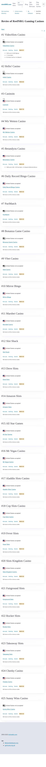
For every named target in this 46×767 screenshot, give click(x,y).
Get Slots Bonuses (32, 4)
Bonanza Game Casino (10, 242)
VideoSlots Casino (8, 46)
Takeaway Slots (7, 654)
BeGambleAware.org (11, 743)
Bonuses (5, 50)
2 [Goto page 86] (44, 31)
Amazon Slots (7, 407)
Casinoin (5, 105)
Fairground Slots (8, 599)
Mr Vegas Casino (8, 462)
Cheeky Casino (7, 682)
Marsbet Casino (8, 324)
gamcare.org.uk (10, 745)
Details (16, 50)
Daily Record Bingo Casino (11, 187)
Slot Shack (6, 352)
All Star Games (7, 434)
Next (2, 29)
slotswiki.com (13, 735)
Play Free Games (38, 4)
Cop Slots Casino (8, 517)
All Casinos (20, 4)
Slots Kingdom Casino (10, 572)
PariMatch (6, 215)
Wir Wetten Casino (9, 132)
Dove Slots (6, 379)
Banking (11, 50)
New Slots (14, 4)
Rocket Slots (7, 627)
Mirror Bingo (7, 297)
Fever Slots (6, 544)
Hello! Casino (7, 77)
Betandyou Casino (8, 160)
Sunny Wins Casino (9, 709)
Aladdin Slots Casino (9, 489)
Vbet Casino (6, 270)
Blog (26, 4)
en (43, 4)
